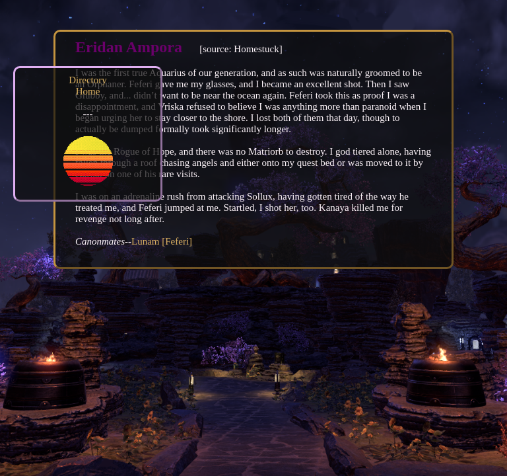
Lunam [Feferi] (161, 241)
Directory (87, 80)
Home (88, 91)
